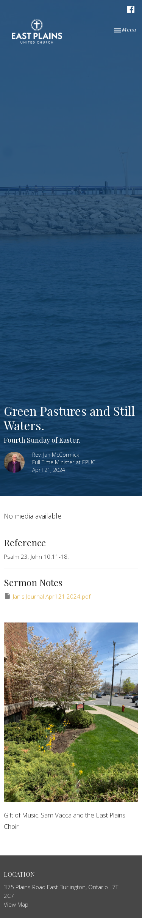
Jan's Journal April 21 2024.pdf (47, 596)
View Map (16, 904)
